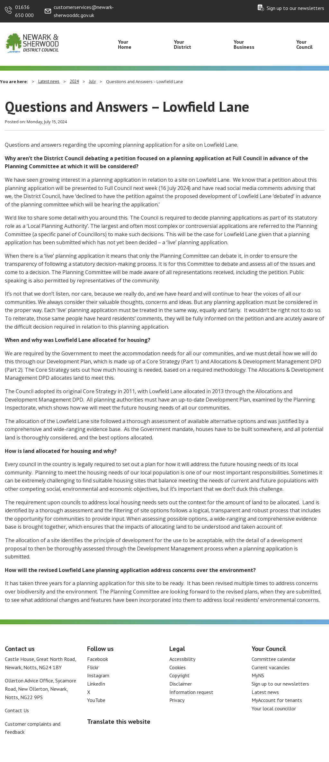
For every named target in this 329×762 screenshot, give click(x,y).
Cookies (177, 667)
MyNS (258, 675)
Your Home (124, 44)
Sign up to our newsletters (295, 8)
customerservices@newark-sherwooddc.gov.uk (84, 11)
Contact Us (17, 710)
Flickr (93, 667)
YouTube (96, 700)
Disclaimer (180, 683)
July (92, 81)
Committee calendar (274, 659)
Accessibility (182, 659)
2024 (74, 81)
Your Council (304, 44)
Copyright (179, 675)
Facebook (97, 659)
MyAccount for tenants (277, 700)
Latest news (48, 81)
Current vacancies (270, 667)
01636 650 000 (24, 11)
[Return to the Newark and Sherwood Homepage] (32, 42)
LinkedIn (96, 683)
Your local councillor (274, 708)
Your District (182, 44)
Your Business (244, 44)
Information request (191, 692)
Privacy (176, 700)
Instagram (98, 675)
